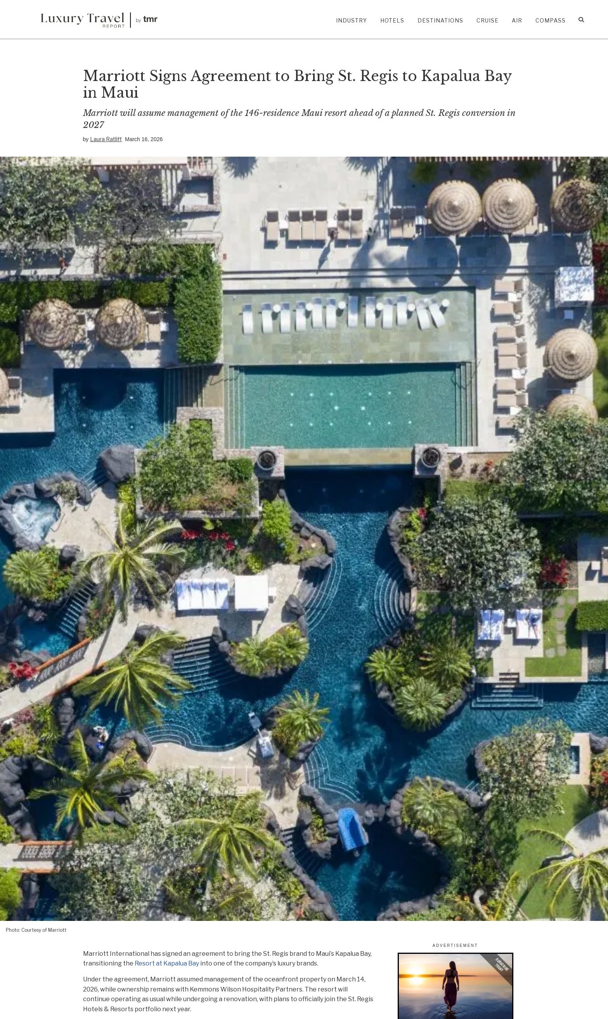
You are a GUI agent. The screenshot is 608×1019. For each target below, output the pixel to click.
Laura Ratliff (106, 138)
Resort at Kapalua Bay (167, 963)
